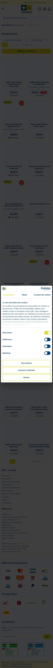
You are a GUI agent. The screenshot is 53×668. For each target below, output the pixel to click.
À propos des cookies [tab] (42, 295)
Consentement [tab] (8, 295)
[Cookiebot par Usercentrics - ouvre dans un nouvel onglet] (40, 288)
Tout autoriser (26, 363)
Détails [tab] (24, 295)
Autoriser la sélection (26, 370)
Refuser (26, 377)
